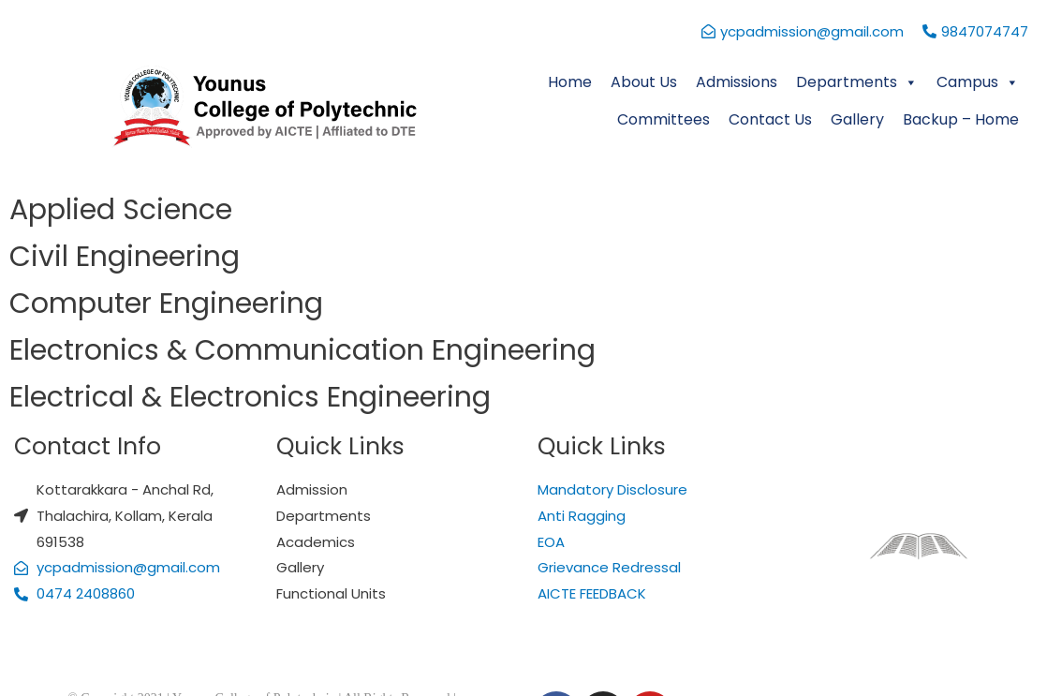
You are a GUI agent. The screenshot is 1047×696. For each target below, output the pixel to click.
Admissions (736, 82)
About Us (644, 82)
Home (570, 82)
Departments (857, 82)
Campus (977, 82)
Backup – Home (961, 119)
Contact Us (770, 119)
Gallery (857, 119)
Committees (663, 119)
